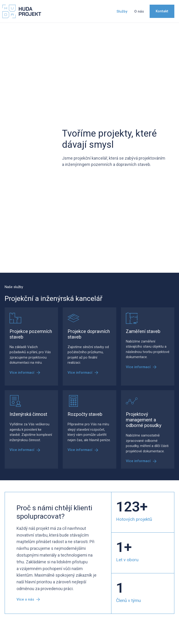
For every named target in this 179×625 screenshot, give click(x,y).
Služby (122, 11)
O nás (139, 11)
